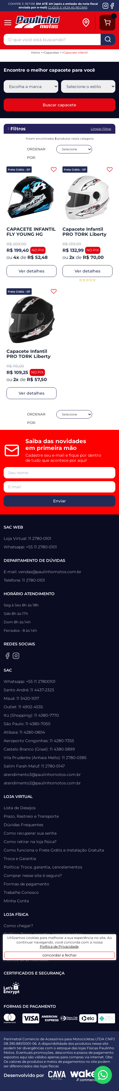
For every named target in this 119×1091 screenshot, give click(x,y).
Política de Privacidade (59, 946)
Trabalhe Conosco (21, 892)
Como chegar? (18, 925)
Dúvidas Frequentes (23, 824)
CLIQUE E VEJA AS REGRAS (67, 7)
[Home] (45, 23)
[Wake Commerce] (83, 1075)
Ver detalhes (31, 271)
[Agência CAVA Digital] (57, 1075)
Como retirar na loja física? (30, 841)
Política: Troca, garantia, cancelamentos (43, 867)
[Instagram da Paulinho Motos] (105, 6)
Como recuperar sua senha (30, 833)
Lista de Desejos (20, 807)
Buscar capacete (59, 104)
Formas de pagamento (26, 884)
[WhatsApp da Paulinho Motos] (103, 1075)
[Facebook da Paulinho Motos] (112, 6)
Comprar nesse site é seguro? (33, 875)
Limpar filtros (101, 129)
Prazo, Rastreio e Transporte (31, 816)
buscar (108, 39)
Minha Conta (16, 900)
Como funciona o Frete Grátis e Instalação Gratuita (54, 850)
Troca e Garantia (20, 858)
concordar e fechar (59, 955)
